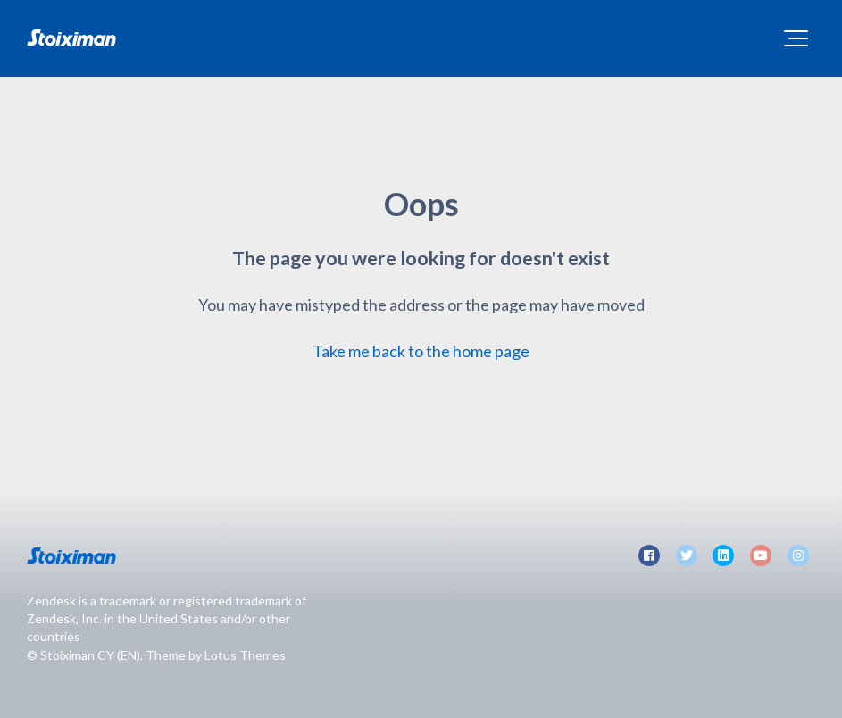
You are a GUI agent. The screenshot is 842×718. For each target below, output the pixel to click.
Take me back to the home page (421, 351)
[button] (796, 38)
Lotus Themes (245, 655)
